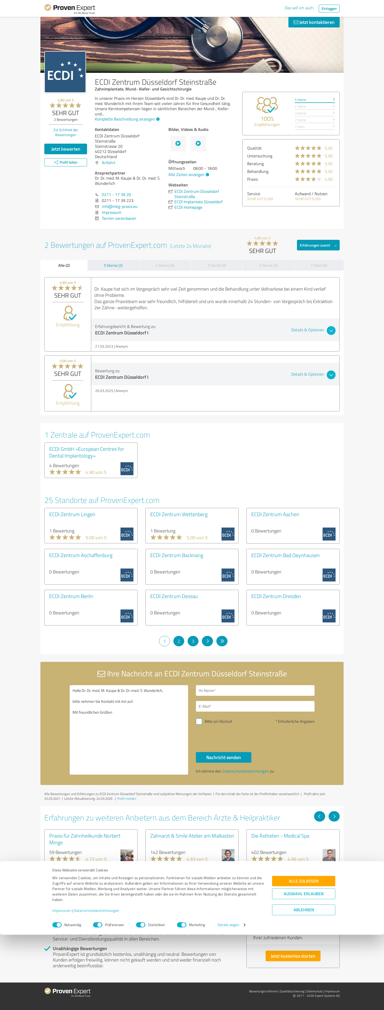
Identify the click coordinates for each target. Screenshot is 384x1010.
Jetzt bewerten (65, 148)
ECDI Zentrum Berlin (71, 596)
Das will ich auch (299, 8)
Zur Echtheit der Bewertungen (65, 132)
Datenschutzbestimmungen (96, 985)
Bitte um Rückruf (218, 721)
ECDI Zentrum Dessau (174, 596)
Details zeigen (228, 1000)
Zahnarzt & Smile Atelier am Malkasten (192, 835)
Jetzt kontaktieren (314, 22)
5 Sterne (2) (113, 265)
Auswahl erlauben (304, 969)
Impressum (61, 985)
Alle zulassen (303, 956)
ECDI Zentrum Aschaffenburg (80, 555)
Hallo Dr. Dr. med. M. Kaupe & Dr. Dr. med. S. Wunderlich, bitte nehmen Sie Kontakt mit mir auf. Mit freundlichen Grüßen (129, 730)
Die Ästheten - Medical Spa (280, 835)
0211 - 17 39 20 (116, 194)
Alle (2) (64, 265)
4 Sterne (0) (165, 265)
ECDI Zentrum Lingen (72, 514)
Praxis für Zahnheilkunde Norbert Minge (84, 839)
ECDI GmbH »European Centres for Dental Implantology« (86, 452)
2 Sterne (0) (268, 265)
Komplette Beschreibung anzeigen (126, 119)
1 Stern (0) (319, 265)
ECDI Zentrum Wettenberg (179, 514)
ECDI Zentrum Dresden (276, 596)
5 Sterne (300, 99)
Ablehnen (304, 985)
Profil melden (126, 798)
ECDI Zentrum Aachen (275, 514)
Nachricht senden (223, 757)
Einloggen (329, 8)
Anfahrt (109, 162)
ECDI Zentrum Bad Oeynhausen (285, 555)
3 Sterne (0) (216, 265)
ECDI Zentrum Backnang (176, 555)
